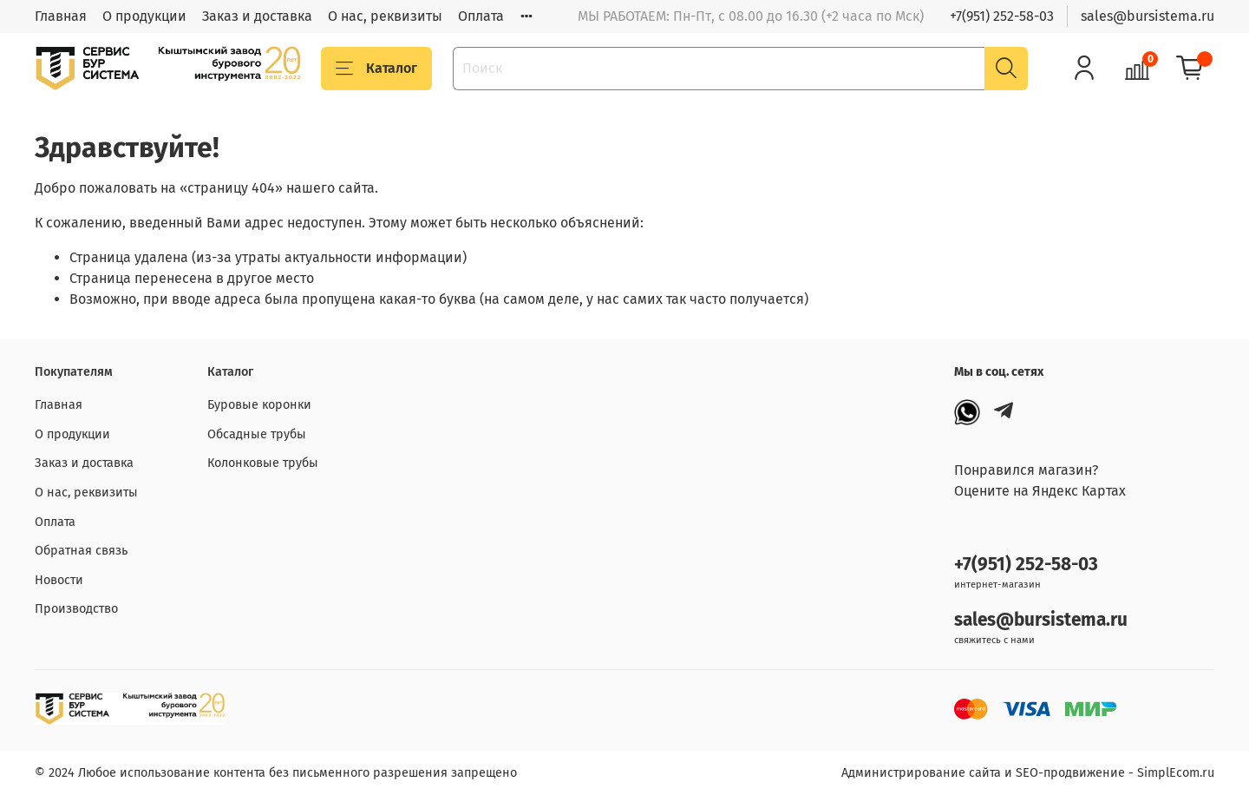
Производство (76, 608)
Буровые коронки (259, 405)
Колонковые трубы (262, 463)
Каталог (376, 68)
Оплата (481, 16)
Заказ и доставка (257, 16)
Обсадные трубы (256, 434)
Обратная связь (81, 550)
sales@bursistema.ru (1147, 16)
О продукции (144, 16)
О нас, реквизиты (385, 16)
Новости (59, 580)
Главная (61, 16)
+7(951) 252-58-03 (1002, 16)
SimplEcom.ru (1175, 772)
